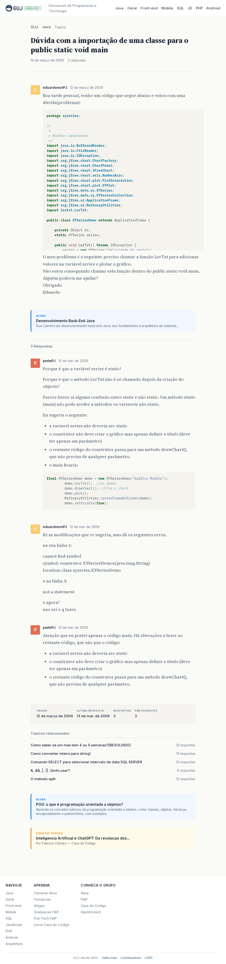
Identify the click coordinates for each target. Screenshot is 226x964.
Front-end (13, 906)
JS (190, 8)
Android (213, 8)
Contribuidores (131, 958)
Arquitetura (14, 944)
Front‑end (149, 8)
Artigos (39, 906)
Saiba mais (109, 958)
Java (119, 8)
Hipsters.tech (91, 912)
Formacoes (42, 899)
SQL (180, 8)
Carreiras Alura (45, 893)
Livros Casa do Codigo (51, 925)
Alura (85, 893)
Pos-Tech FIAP (45, 918)
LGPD (149, 958)
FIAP (84, 899)
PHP (199, 8)
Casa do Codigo (93, 906)
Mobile (167, 8)
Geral (132, 8)
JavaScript (14, 925)
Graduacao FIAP (46, 912)
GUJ (34, 27)
